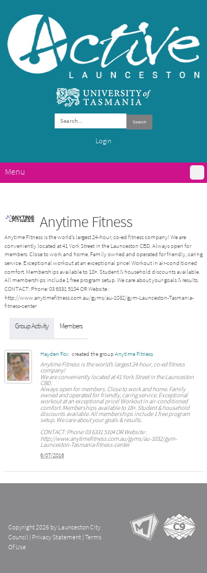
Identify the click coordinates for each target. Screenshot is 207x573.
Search (139, 122)
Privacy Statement (56, 537)
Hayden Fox (54, 354)
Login (103, 140)
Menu (15, 171)
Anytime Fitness (134, 354)
